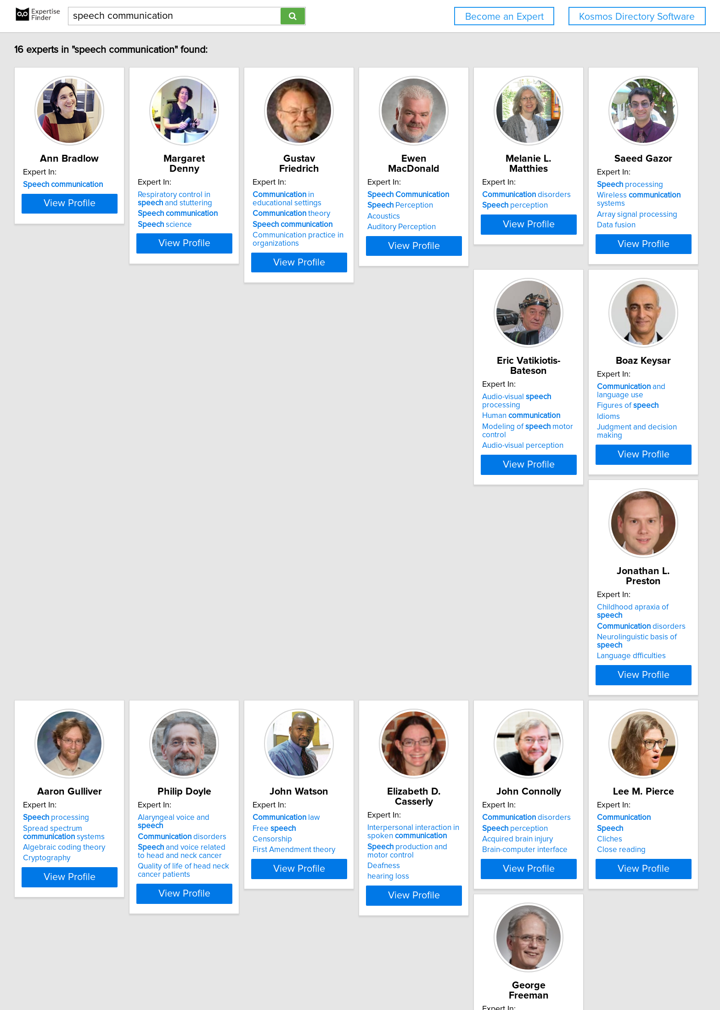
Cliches (588, 657)
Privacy (320, 976)
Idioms (311, 445)
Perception (470, 205)
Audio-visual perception (202, 455)
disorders (619, 195)
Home (296, 976)
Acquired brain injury (473, 657)
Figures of (330, 434)
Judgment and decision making (353, 455)
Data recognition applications (74, 886)
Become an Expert (504, 17)
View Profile (82, 262)
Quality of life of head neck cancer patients (70, 680)
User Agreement (360, 976)
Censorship (182, 657)
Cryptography (599, 455)
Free (183, 646)
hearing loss (321, 684)
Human (201, 426)
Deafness (316, 674)
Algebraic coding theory (616, 445)
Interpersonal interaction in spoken (346, 640)
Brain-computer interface (480, 668)
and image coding (69, 875)
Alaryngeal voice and (73, 636)
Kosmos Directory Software (637, 17)
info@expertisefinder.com (244, 976)
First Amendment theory (203, 668)
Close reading (599, 668)
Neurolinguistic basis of (491, 437)
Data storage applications (68, 896)
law (196, 636)
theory (338, 213)
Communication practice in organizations (345, 239)
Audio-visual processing (216, 415)
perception (608, 205)
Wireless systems (81, 426)
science (189, 224)
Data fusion (43, 447)
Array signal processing (64, 437)
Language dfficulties (472, 447)
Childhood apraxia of (487, 415)
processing (57, 415)
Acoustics (454, 216)
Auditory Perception (472, 227)
